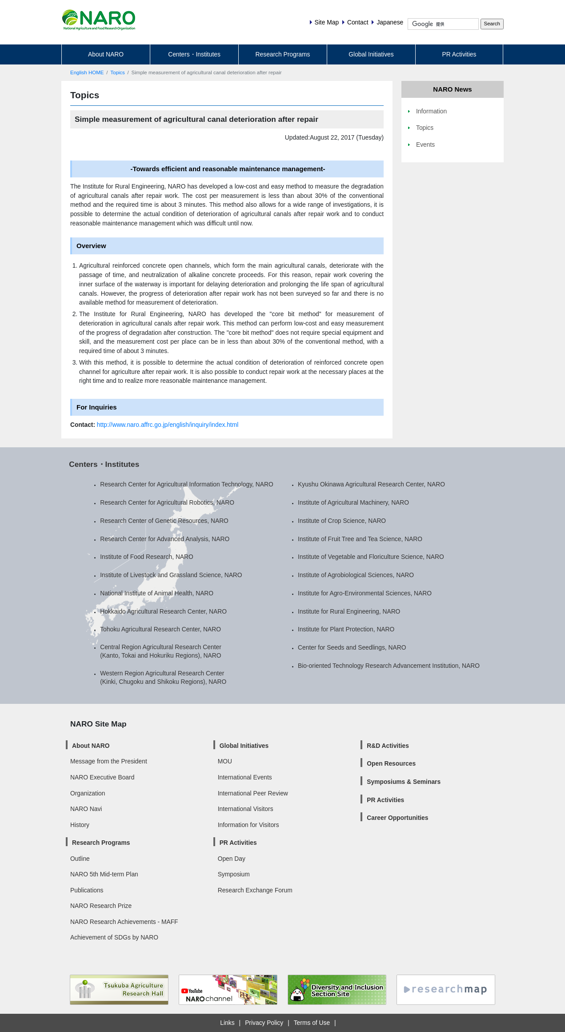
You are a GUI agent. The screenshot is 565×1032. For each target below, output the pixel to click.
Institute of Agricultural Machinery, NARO (353, 502)
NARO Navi (86, 808)
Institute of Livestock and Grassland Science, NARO (171, 574)
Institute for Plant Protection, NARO (346, 629)
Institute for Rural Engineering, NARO (349, 611)
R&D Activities (388, 745)
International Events (245, 777)
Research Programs (283, 54)
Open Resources (391, 763)
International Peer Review (253, 793)
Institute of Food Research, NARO (146, 556)
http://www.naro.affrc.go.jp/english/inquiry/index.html (167, 424)
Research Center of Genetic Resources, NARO (164, 520)
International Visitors (245, 808)
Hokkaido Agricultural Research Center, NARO (163, 611)
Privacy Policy (264, 1022)
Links (227, 1022)
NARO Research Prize (101, 905)
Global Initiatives (371, 54)
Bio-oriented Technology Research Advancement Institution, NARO (389, 665)
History (79, 824)
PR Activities (459, 54)
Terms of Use (312, 1022)
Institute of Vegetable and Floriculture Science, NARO (371, 556)
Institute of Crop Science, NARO (342, 520)
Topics (117, 72)
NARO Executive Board (102, 777)
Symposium (234, 874)
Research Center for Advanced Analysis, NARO (164, 538)
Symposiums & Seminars (404, 781)
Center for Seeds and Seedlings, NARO (352, 647)
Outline (80, 858)
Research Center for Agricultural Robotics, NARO (167, 502)
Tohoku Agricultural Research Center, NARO (160, 629)
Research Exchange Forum (255, 890)
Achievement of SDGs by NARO (114, 937)
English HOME (87, 72)
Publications (86, 890)
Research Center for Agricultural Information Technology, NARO (186, 484)
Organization (87, 793)
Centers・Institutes (194, 54)
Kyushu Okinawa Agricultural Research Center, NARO (371, 484)
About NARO (106, 54)
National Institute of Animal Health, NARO (156, 593)
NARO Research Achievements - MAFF (124, 921)
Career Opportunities (397, 817)
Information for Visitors (248, 824)
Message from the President (108, 761)
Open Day (231, 858)
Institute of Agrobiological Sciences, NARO (356, 574)
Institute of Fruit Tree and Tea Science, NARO (360, 538)
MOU (225, 761)
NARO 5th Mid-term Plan (104, 874)
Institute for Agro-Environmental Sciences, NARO (365, 593)
